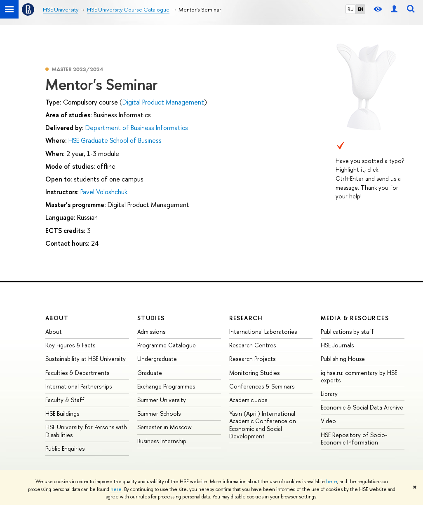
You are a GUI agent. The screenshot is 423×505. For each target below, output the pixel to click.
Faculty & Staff (65, 400)
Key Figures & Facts (70, 345)
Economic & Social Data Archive (362, 407)
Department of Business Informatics (136, 127)
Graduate (149, 373)
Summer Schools (159, 413)
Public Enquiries (65, 448)
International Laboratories (263, 331)
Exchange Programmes (166, 386)
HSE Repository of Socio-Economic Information (354, 438)
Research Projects (252, 359)
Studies (151, 318)
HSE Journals (337, 345)
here (331, 481)
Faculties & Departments (77, 373)
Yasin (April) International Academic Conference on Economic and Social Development (262, 425)
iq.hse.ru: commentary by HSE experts (359, 376)
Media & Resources (355, 318)
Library (329, 394)
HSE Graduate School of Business (115, 140)
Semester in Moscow (164, 427)
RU (351, 9)
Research (246, 318)
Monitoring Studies (254, 373)
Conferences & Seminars (261, 386)
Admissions (151, 331)
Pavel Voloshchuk (103, 191)
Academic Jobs (248, 400)
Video (328, 421)
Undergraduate (157, 359)
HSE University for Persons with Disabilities (86, 430)
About (56, 318)
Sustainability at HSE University (85, 359)
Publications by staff (347, 331)
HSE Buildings (62, 413)
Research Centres (252, 345)
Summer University (161, 400)
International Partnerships (78, 386)
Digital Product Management (163, 102)
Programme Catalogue (166, 345)
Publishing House (343, 359)
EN (360, 9)
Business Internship (161, 441)
